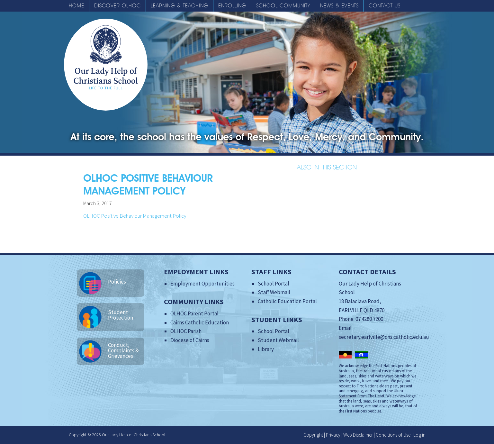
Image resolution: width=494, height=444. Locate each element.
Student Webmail (278, 340)
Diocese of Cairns (189, 340)
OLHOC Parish (186, 331)
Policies (117, 281)
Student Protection (120, 315)
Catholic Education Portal (287, 301)
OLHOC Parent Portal (194, 313)
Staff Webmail (274, 292)
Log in (419, 435)
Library (266, 349)
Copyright (313, 435)
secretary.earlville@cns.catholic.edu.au (384, 336)
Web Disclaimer (358, 435)
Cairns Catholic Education (199, 322)
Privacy (333, 435)
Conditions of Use (393, 435)
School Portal (273, 283)
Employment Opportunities (202, 283)
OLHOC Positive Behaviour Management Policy (134, 215)
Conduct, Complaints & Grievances (123, 350)
